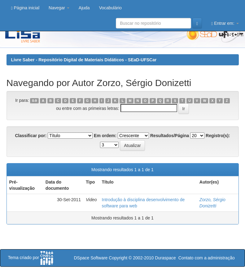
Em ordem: (105, 135)
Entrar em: (224, 23)
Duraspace (165, 257)
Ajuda (84, 7)
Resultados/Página (169, 135)
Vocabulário (110, 7)
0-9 (34, 100)
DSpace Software (90, 257)
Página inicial (25, 8)
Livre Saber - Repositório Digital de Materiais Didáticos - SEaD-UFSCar (84, 59)
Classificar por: (30, 135)
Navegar (59, 7)
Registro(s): (218, 135)
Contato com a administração (206, 257)
